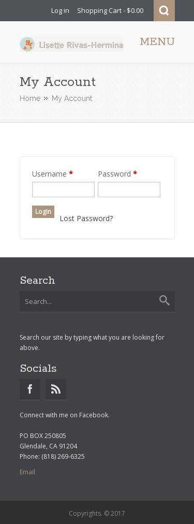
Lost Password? (86, 218)
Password (117, 174)
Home (30, 98)
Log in (60, 10)
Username (52, 174)
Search (164, 10)
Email (27, 472)
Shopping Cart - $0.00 (110, 10)
